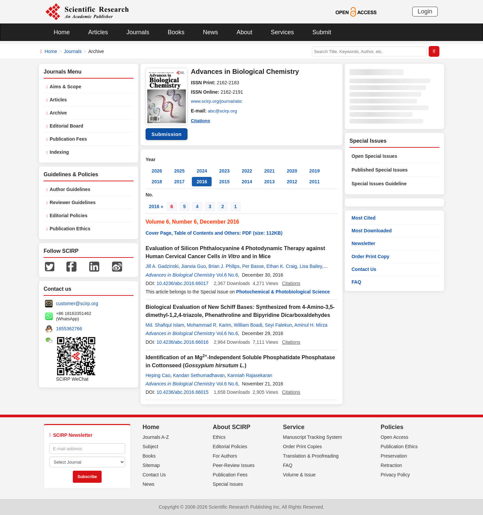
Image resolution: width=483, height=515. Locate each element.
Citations (201, 120)
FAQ (356, 282)
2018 (157, 181)
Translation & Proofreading (311, 456)
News (210, 32)
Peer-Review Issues (234, 465)
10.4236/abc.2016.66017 (183, 283)
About (244, 32)
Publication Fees (68, 139)
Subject (150, 446)
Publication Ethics (70, 228)
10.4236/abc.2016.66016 (183, 342)
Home (62, 32)
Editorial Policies (69, 215)
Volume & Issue (299, 474)
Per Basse (253, 266)
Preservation (394, 456)
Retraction (391, 465)
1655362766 (69, 328)
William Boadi (248, 325)
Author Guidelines (70, 189)
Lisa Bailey (311, 266)
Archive (58, 112)
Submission (166, 134)
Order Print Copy (370, 256)
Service (294, 427)
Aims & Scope (65, 86)
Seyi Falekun (278, 325)
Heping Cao (158, 375)
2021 (269, 171)
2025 (179, 171)
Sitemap (151, 465)
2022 (247, 171)
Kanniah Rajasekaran (249, 375)
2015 (224, 181)
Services (282, 32)
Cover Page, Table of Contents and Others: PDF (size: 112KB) (214, 233)
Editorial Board (66, 126)
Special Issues (228, 484)
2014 (247, 181)
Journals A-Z (156, 437)
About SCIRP (231, 427)
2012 (292, 181)
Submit (321, 32)
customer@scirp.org (77, 303)
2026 (157, 171)
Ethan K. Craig (281, 266)
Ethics (219, 437)
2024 (202, 171)
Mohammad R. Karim (209, 325)
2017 (179, 181)
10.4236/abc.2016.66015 (183, 392)
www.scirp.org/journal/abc (218, 101)
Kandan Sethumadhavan (199, 375)
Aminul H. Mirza (311, 325)
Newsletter (363, 243)
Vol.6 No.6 (227, 275)
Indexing (59, 152)
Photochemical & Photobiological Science (283, 291)
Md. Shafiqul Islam (165, 325)
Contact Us (364, 269)
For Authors (225, 456)
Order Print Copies (302, 446)
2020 (292, 171)
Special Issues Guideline (379, 183)
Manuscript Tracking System (312, 437)
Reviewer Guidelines (73, 202)
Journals (137, 32)
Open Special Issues (374, 156)
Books (176, 32)
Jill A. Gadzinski (162, 266)
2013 (269, 181)
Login (425, 11)
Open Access (395, 437)
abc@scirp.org (223, 110)
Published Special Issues (380, 170)
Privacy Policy (395, 474)
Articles (98, 32)
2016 (202, 181)
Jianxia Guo (193, 266)
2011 (314, 181)
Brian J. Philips (224, 266)
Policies (392, 427)
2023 (224, 171)
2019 (314, 171)
